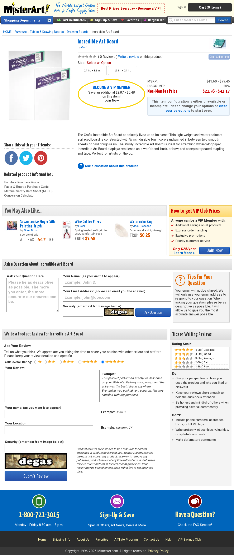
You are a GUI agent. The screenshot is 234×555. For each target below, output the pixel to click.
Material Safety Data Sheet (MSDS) (28, 191)
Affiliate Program (126, 539)
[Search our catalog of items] (223, 20)
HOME (7, 32)
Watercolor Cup (141, 222)
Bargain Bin (156, 20)
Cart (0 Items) (210, 7)
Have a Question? (195, 515)
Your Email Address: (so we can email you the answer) (104, 291)
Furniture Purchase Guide (21, 182)
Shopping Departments (22, 20)
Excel (81, 225)
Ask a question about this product (111, 166)
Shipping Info (62, 539)
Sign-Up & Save (106, 20)
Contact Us (151, 539)
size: (94, 63)
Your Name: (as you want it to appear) (91, 276)
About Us (83, 539)
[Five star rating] (103, 362)
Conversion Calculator (19, 195)
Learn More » (184, 253)
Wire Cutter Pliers (88, 222)
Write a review (128, 57)
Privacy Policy (158, 551)
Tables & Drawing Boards (47, 32)
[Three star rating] (60, 362)
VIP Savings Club (189, 539)
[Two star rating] (45, 362)
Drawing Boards (78, 32)
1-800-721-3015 (39, 515)
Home (42, 539)
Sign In (181, 7)
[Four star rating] (80, 362)
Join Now (111, 100)
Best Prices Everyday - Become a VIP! (131, 8)
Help (168, 539)
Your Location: (16, 423)
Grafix (85, 47)
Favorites (132, 20)
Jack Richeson (142, 225)
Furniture (21, 32)
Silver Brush (31, 230)
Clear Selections (219, 56)
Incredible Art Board (98, 42)
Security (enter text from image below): (92, 306)
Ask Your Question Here (25, 276)
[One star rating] (36, 362)
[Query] (191, 20)
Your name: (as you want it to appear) (33, 408)
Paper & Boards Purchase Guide (26, 187)
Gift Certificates (74, 20)
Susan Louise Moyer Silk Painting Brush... (37, 224)
